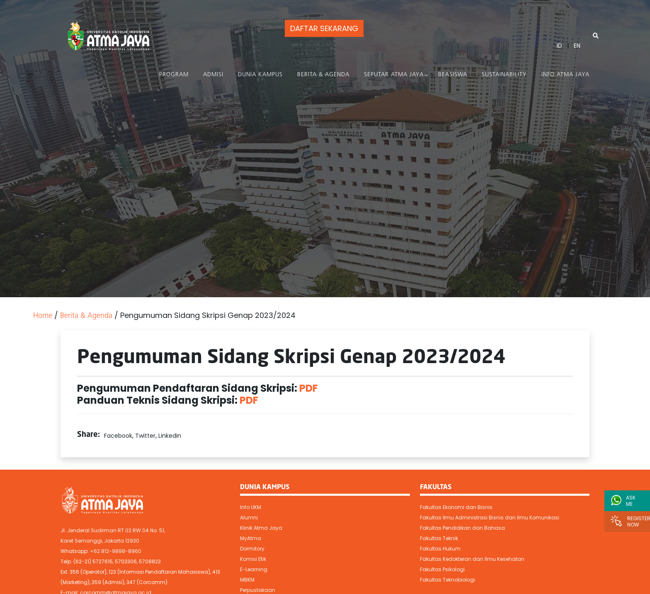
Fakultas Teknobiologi (447, 579)
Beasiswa (452, 75)
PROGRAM (174, 75)
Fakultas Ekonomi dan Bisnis (456, 507)
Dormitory (252, 548)
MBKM (247, 579)
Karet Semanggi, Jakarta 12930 (100, 540)
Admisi (213, 75)
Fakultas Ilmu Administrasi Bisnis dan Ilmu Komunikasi (489, 517)
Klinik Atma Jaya (261, 527)
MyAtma (250, 538)
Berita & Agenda (323, 75)
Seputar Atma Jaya (394, 75)
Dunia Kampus (260, 75)
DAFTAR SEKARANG (324, 28)
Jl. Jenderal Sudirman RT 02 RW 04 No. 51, (113, 530)
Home (42, 316)
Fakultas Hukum (440, 548)
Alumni (249, 517)
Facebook (118, 436)
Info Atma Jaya (565, 75)
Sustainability (504, 75)
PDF (308, 388)
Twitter (145, 436)
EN (577, 45)
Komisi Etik (253, 558)
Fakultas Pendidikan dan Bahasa (462, 527)
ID (559, 45)
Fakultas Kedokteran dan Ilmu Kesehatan (472, 558)
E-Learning (253, 569)
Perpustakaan (257, 590)
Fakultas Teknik (439, 538)
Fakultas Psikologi (442, 569)
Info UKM (250, 507)
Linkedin (169, 436)
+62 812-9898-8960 (115, 551)
